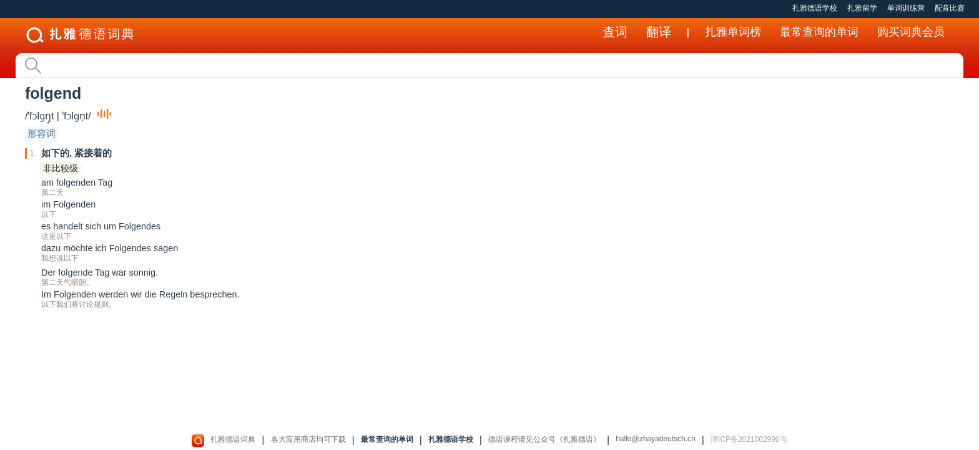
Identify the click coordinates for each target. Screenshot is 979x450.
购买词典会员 (911, 32)
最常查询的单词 (819, 32)
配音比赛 (950, 8)
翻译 (658, 32)
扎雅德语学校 (814, 8)
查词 (615, 32)
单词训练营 (906, 8)
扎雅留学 (862, 8)
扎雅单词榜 (733, 32)
